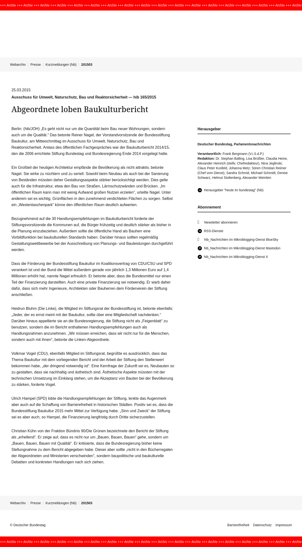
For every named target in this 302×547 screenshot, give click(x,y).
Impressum (284, 525)
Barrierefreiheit (238, 525)
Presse (36, 64)
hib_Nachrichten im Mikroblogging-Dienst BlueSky (241, 239)
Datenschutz (262, 525)
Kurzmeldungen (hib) (61, 64)
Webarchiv (18, 64)
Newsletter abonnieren (221, 222)
